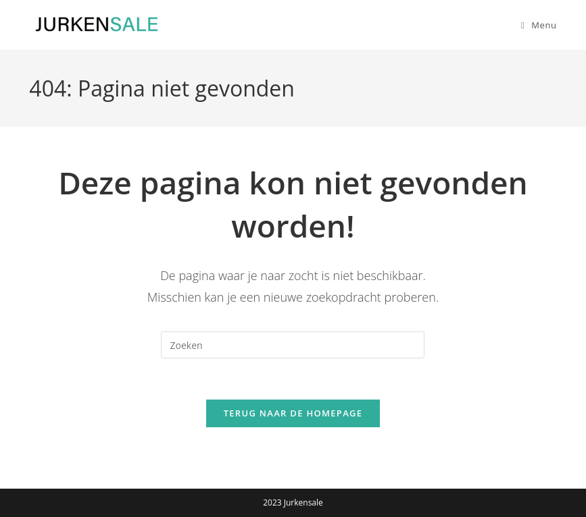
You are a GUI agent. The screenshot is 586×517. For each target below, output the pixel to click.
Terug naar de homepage (293, 413)
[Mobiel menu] (534, 25)
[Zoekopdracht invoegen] (292, 344)
